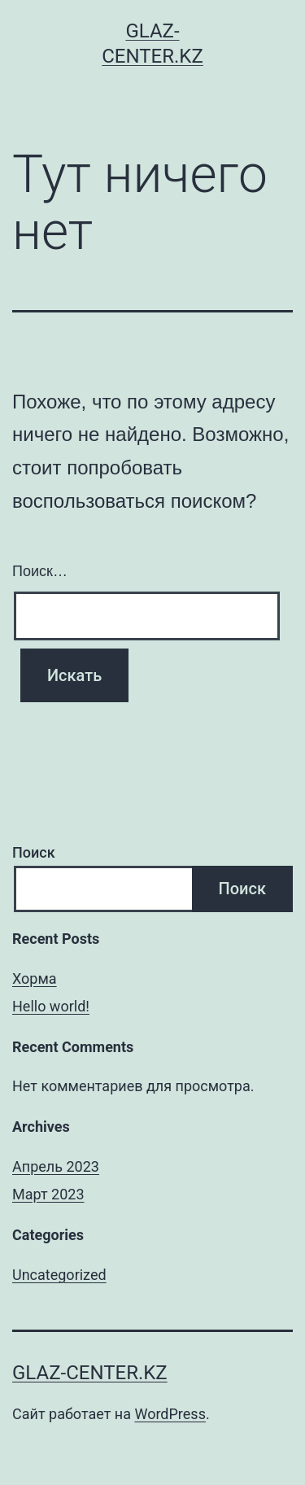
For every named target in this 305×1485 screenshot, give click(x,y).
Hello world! (50, 1006)
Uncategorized (59, 1274)
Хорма (34, 978)
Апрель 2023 (55, 1166)
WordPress (169, 1413)
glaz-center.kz (90, 1372)
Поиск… (40, 571)
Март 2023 (48, 1194)
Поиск (33, 852)
